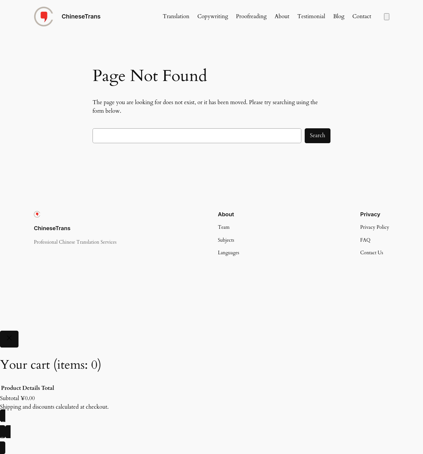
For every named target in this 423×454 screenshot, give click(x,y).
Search (317, 135)
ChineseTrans (80, 16)
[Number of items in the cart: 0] (386, 16)
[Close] (9, 339)
